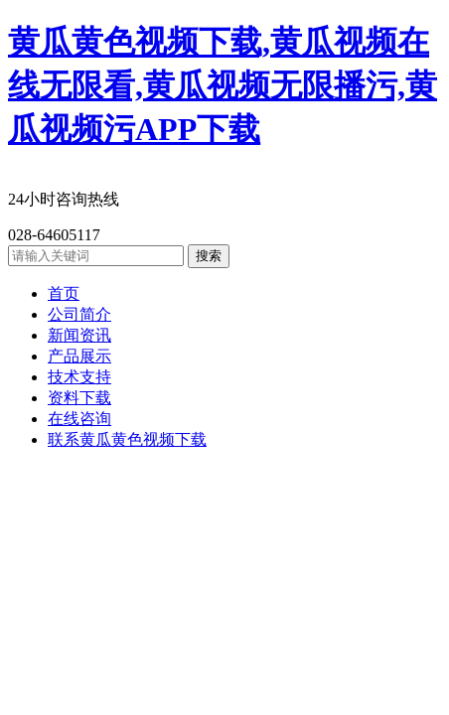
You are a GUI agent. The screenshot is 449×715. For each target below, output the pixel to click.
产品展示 (79, 356)
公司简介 (79, 314)
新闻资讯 (79, 335)
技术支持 (79, 376)
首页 (63, 293)
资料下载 (79, 397)
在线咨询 (79, 418)
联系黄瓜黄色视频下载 (127, 439)
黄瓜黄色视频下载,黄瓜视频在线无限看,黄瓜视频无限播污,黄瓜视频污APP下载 (222, 85)
